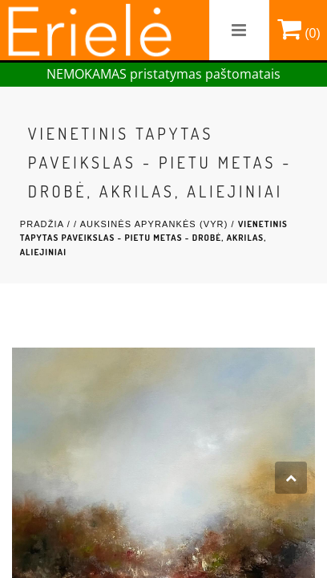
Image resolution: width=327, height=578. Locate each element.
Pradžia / (47, 224)
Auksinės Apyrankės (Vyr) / (159, 224)
